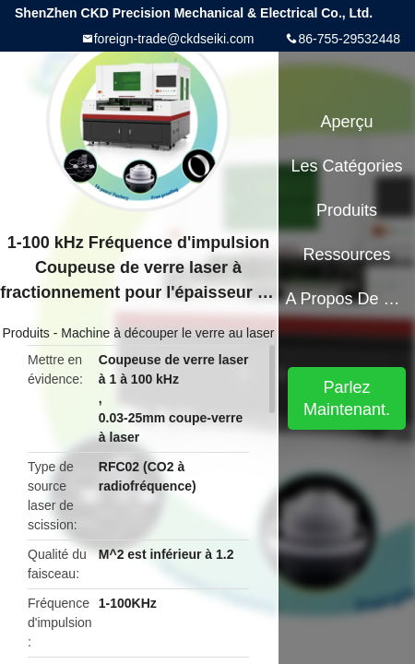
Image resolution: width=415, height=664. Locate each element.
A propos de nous (346, 299)
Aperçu (347, 122)
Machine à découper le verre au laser (167, 333)
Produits (26, 333)
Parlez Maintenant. (346, 398)
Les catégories (347, 166)
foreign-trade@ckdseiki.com (174, 38)
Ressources (347, 254)
